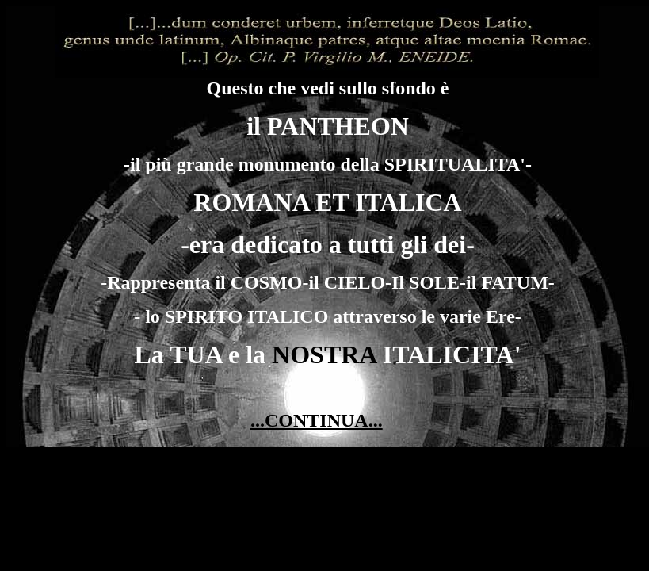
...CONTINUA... (316, 420)
